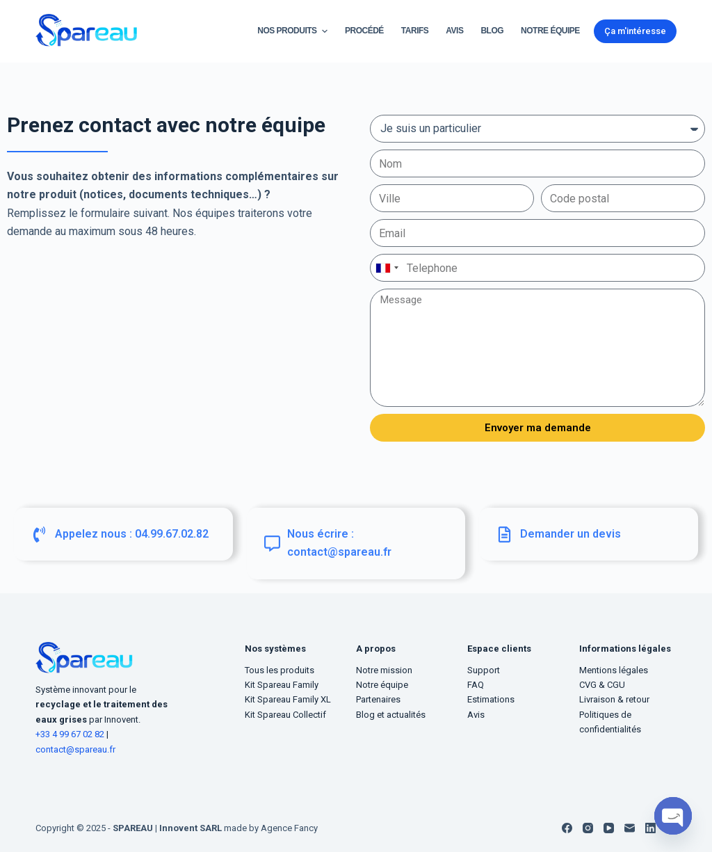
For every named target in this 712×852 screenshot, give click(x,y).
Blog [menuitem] (491, 30)
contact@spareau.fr (75, 749)
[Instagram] (588, 828)
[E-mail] (629, 828)
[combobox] (387, 268)
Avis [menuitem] (454, 30)
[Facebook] (567, 828)
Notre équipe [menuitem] (550, 30)
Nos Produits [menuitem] (294, 31)
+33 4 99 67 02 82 (70, 734)
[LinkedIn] (650, 828)
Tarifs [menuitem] (414, 30)
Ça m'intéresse (635, 31)
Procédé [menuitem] (364, 30)
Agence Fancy (289, 828)
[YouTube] (609, 828)
